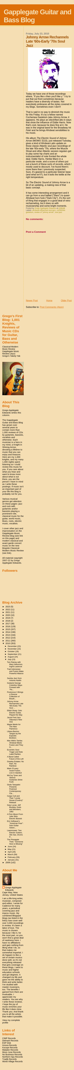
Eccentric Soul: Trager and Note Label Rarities (15, 752)
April (10, 852)
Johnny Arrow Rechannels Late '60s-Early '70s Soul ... (15, 704)
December (12, 646)
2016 (8, 626)
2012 (8, 638)
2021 (8, 612)
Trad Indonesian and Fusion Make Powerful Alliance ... (15, 672)
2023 (8, 606)
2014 (8, 632)
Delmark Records (10, 1040)
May (10, 849)
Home (49, 300)
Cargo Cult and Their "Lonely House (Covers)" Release (15, 799)
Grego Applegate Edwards (13, 888)
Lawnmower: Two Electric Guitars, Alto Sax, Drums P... (15, 833)
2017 (8, 623)
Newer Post (32, 300)
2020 (8, 615)
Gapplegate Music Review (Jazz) (10, 352)
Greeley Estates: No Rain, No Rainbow (15, 763)
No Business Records (12, 1054)
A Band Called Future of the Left (15, 758)
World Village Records (12, 1061)
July (10, 659)
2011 (8, 640)
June (10, 846)
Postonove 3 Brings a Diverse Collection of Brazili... (15, 695)
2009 (8, 862)
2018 (8, 621)
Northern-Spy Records (12, 1057)
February (12, 857)
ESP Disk (6, 1043)
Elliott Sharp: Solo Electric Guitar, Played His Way (14, 712)
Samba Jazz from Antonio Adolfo (14, 679)
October (11, 651)
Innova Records (9, 1045)
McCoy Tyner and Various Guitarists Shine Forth (14, 778)
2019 (8, 618)
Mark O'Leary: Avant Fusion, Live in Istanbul (14, 770)
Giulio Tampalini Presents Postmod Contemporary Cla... (14, 789)
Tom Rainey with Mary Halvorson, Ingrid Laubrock (15, 664)
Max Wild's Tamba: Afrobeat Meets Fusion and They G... (15, 744)
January (11, 860)
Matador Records (10, 1050)
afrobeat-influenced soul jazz (44, 210)
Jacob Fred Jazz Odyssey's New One (14, 719)
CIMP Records (9, 1038)
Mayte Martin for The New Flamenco (14, 726)
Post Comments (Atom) (52, 307)
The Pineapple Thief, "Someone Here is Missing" (15, 841)
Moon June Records (11, 1052)
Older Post (66, 300)
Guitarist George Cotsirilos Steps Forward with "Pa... (14, 686)
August (11, 657)
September (13, 654)
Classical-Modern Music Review (10, 348)
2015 (8, 629)
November (12, 649)
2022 (8, 609)
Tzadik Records (9, 1059)
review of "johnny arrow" (44, 212)
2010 (8, 643)
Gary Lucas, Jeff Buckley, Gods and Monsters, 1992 (14, 808)
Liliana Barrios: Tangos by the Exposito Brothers (14, 734)
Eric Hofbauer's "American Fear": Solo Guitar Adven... (15, 824)
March (11, 854)
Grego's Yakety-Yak (11, 356)
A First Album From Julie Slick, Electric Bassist (15, 816)
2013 (8, 635)
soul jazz (58, 212)
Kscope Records (9, 1047)
